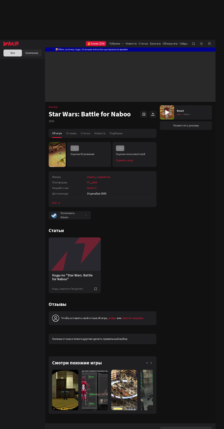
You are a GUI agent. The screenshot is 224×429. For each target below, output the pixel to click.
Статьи (143, 44)
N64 (94, 182)
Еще (56, 203)
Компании (31, 53)
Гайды (183, 44)
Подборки (116, 133)
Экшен (91, 177)
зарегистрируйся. (133, 318)
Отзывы (71, 133)
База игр (155, 44)
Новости (131, 44)
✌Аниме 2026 (96, 44)
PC (88, 182)
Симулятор (103, 177)
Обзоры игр (170, 44)
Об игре (57, 133)
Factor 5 (91, 188)
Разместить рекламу (186, 125)
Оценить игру (124, 160)
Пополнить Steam (63, 215)
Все (13, 53)
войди (112, 318)
